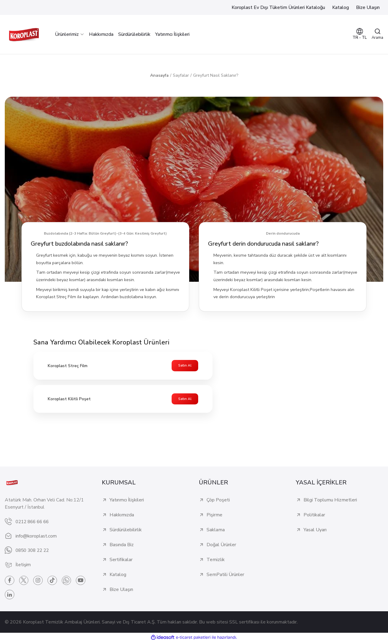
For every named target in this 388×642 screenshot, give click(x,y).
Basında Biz (122, 545)
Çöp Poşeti (218, 500)
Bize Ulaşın (121, 589)
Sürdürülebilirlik (126, 530)
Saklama (216, 530)
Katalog (118, 575)
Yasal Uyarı (315, 530)
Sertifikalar (121, 560)
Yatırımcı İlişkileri (127, 500)
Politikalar (314, 515)
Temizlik (216, 560)
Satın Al (185, 365)
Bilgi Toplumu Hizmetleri (330, 500)
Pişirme (214, 515)
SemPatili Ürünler (225, 575)
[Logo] (24, 34)
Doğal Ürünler (221, 545)
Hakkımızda (122, 515)
